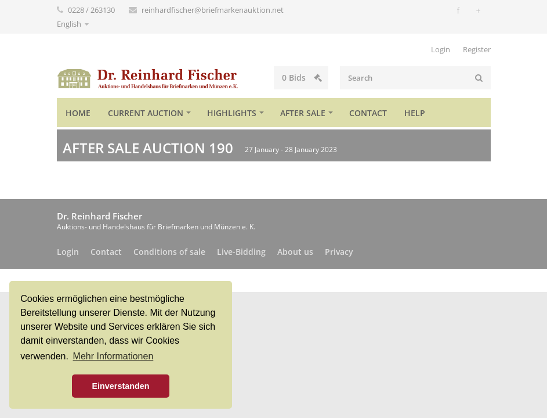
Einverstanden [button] (120, 386)
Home (78, 112)
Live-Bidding (241, 251)
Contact (368, 112)
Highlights (231, 112)
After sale (302, 112)
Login (440, 49)
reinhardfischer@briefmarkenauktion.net (213, 10)
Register (477, 49)
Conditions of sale (169, 251)
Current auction (145, 112)
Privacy (339, 251)
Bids (302, 77)
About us (295, 251)
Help (414, 112)
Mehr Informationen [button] (113, 356)
